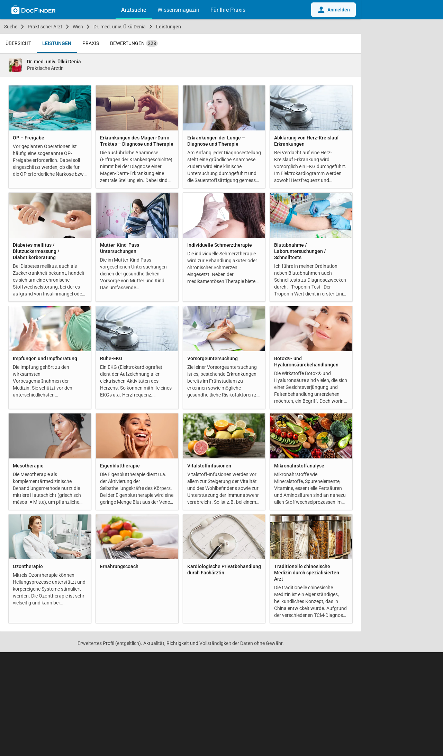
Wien (78, 26)
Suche (10, 27)
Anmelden (333, 10)
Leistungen (168, 26)
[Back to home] (33, 11)
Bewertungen (134, 43)
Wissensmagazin (178, 10)
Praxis (90, 43)
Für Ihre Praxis (227, 10)
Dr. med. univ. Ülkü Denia (119, 26)
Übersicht (18, 43)
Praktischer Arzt (45, 26)
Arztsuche (133, 10)
